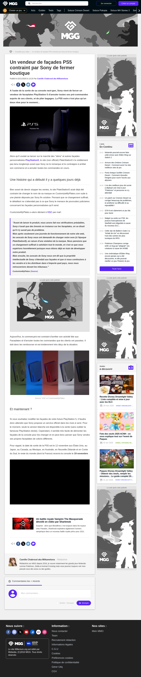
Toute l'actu (116, 269)
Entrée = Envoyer (67, 603)
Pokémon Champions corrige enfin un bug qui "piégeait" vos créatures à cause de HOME (117, 245)
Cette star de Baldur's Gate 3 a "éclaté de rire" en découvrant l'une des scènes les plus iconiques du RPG (117, 234)
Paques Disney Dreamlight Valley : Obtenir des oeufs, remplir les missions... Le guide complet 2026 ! (117, 474)
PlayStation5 (32, 160)
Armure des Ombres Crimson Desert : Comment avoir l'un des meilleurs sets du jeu (118, 165)
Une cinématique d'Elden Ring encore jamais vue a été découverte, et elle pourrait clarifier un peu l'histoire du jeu (117, 257)
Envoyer (84, 603)
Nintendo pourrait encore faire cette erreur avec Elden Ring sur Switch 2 (118, 155)
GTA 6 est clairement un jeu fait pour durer (117, 212)
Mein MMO (97, 631)
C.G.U (55, 649)
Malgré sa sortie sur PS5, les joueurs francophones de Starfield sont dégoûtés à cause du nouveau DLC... (117, 222)
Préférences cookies (62, 658)
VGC (49, 212)
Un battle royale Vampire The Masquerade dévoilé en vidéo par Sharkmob (59, 520)
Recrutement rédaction (64, 640)
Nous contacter (60, 631)
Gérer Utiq (57, 667)
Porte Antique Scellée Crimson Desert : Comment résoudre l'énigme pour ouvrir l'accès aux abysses (117, 176)
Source (34, 271)
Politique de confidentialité (65, 662)
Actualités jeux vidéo (22, 52)
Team (55, 635)
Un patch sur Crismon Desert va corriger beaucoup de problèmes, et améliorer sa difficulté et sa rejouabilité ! (118, 201)
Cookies (56, 653)
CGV (54, 671)
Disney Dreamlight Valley (126, 406)
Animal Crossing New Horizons (128, 443)
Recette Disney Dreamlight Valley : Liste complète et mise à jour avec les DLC (116, 399)
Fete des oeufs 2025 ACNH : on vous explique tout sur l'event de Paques (116, 436)
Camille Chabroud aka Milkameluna (52, 79)
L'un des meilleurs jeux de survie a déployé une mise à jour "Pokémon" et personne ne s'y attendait (118, 189)
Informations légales (62, 644)
